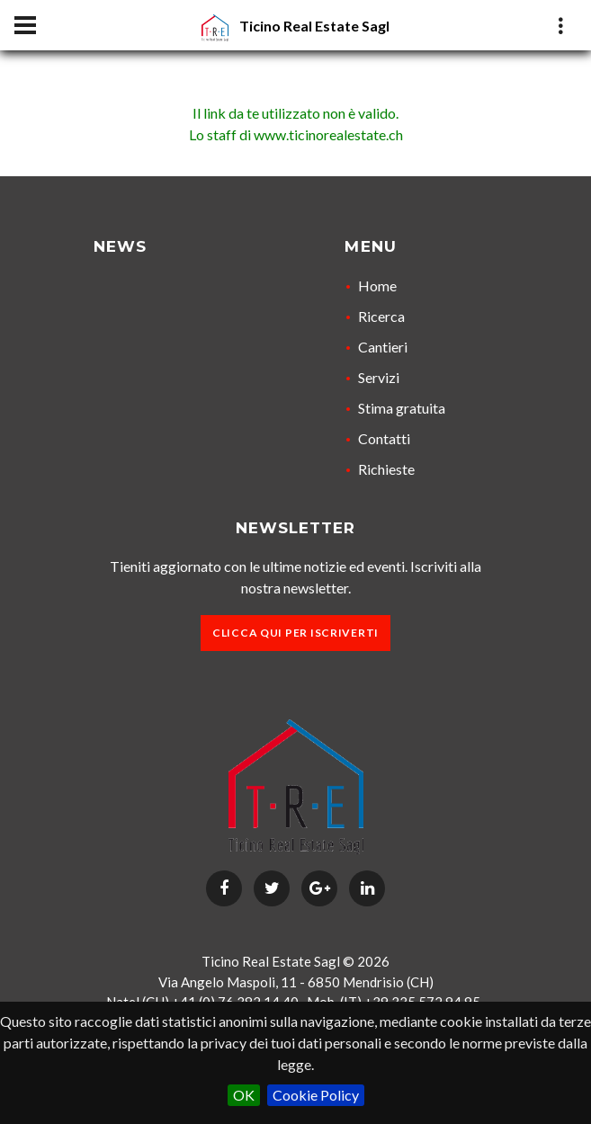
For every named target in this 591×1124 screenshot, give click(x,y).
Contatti (384, 438)
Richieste (386, 468)
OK (244, 1094)
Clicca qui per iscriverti (295, 632)
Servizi (378, 377)
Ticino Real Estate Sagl (314, 25)
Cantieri (382, 346)
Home (377, 285)
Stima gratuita (401, 407)
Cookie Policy (316, 1094)
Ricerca (381, 316)
